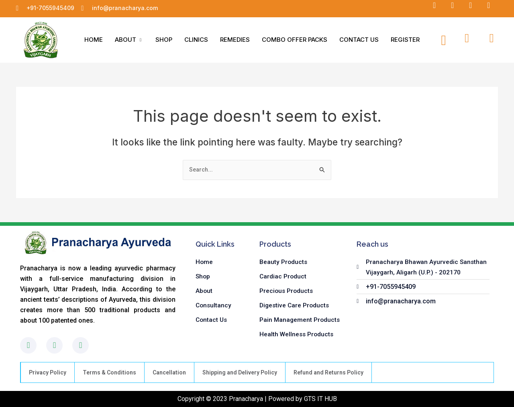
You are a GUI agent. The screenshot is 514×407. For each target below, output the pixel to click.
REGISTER (405, 39)
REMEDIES (235, 39)
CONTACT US (359, 39)
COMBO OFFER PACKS (294, 39)
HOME (93, 39)
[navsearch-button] (444, 40)
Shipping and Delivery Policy (239, 372)
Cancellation (169, 372)
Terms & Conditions (109, 372)
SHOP (163, 39)
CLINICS (196, 39)
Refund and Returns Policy (328, 372)
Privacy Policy (47, 372)
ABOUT (129, 39)
